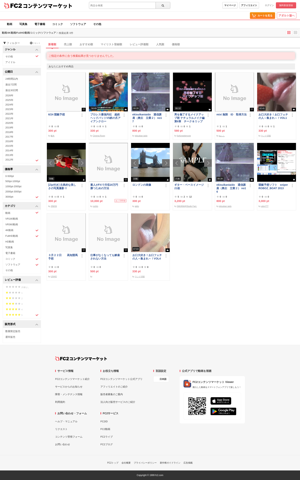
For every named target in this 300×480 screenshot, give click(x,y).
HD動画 (9, 241)
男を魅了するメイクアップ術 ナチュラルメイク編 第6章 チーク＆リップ (189, 118)
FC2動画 (105, 429)
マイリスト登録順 (111, 44)
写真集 (23, 24)
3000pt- (21, 197)
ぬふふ (222, 136)
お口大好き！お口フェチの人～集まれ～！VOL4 (147, 257)
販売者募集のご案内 (111, 394)
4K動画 (21, 230)
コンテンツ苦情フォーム (68, 436)
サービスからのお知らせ (68, 386)
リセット (35, 43)
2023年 (9, 109)
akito (137, 206)
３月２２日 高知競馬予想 (63, 257)
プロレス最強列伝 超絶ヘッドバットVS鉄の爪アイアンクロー (105, 118)
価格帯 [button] (21, 169)
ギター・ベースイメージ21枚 (189, 186)
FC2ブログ (106, 444)
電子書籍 (39, 24)
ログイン (269, 5)
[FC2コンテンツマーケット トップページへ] (81, 358)
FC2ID (104, 421)
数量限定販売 (12, 331)
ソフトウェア (78, 24)
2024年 (9, 104)
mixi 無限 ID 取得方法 (231, 114)
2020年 (9, 123)
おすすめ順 (86, 44)
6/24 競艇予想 (56, 114)
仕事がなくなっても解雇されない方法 (105, 257)
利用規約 (60, 402)
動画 (9, 24)
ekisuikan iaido (141, 136)
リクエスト (61, 429)
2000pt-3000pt (13, 191)
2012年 (21, 160)
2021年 (9, 118)
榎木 (53, 136)
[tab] (173, 44)
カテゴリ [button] (21, 206)
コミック (57, 24)
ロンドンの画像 (141, 184)
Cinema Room (99, 136)
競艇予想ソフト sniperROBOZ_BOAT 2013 (273, 186)
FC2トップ (113, 462)
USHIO (54, 277)
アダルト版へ (287, 15)
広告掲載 (188, 462)
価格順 (176, 44)
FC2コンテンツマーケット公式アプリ (121, 379)
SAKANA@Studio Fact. (187, 206)
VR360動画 (11, 224)
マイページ (230, 5)
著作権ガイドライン (170, 462)
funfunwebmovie (184, 136)
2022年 (9, 113)
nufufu (95, 206)
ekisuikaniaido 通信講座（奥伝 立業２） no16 (231, 188)
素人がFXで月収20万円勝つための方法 (104, 186)
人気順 (160, 44)
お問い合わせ (62, 444)
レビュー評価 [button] (21, 280)
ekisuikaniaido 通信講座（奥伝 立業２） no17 (147, 118)
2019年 (9, 127)
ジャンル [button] (21, 49)
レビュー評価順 (139, 44)
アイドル (10, 62)
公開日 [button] (21, 72)
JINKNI (54, 206)
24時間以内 (11, 78)
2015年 (9, 145)
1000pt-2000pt (13, 186)
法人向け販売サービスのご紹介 (117, 402)
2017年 (9, 136)
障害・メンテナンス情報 (68, 394)
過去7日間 (11, 84)
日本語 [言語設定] (163, 379)
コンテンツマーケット (48, 5)
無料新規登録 (286, 5)
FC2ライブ (106, 436)
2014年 (9, 150)
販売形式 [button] (21, 324)
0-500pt (9, 176)
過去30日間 (11, 90)
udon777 (264, 206)
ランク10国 (266, 136)
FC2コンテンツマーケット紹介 (72, 379)
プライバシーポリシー (145, 462)
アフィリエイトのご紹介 (114, 386)
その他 (97, 24)
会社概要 (126, 462)
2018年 (9, 132)
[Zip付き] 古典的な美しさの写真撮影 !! (62, 186)
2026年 (9, 95)
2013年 (9, 155)
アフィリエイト (249, 5)
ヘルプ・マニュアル (66, 421)
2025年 (9, 100)
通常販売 (10, 337)
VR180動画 (11, 218)
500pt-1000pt (12, 181)
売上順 (68, 44)
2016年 (9, 141)
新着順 (52, 44)
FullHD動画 (21, 236)
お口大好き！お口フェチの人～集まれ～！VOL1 (273, 116)
